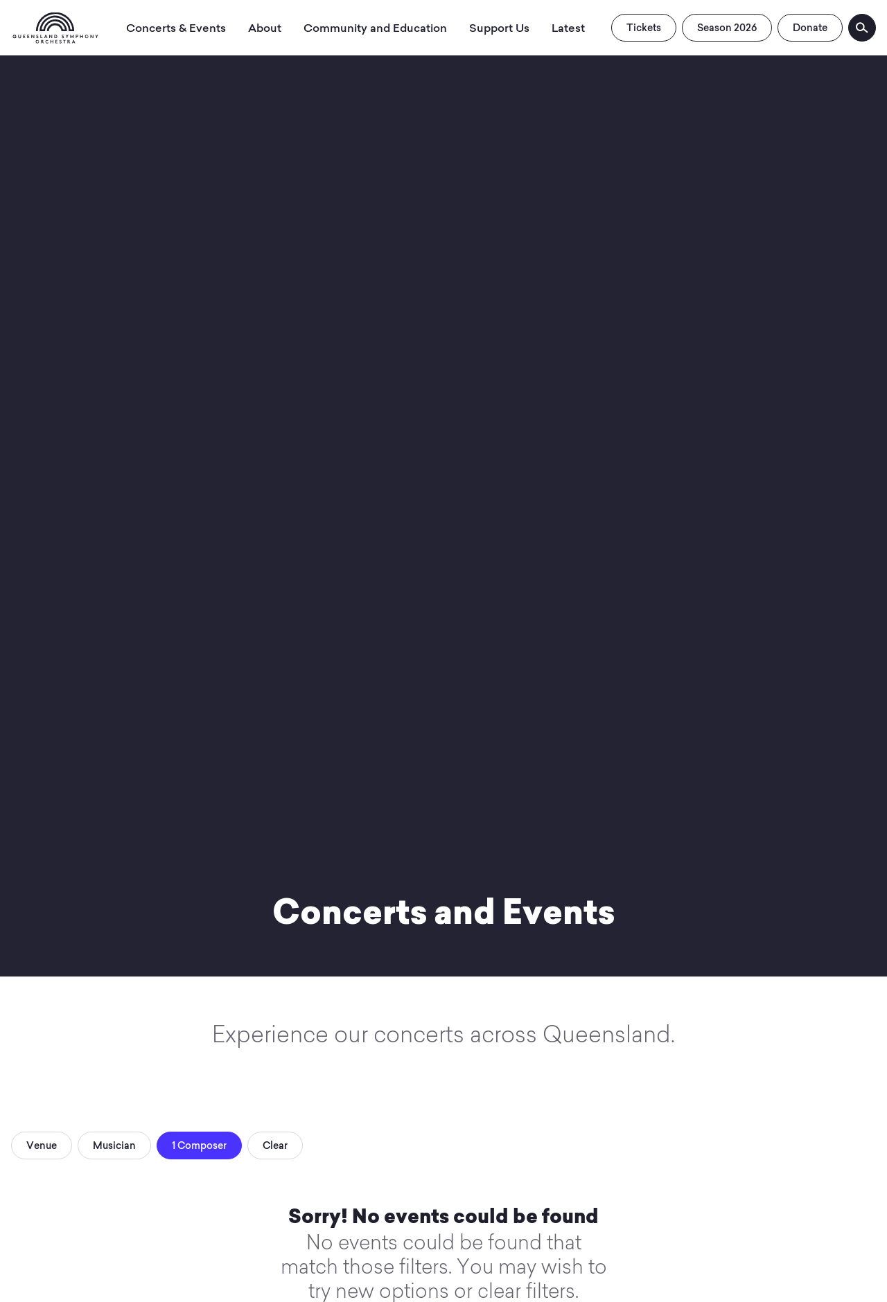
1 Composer (199, 1145)
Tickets (643, 27)
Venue (41, 1145)
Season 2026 (727, 27)
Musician (114, 1145)
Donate (810, 27)
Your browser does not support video (443, 488)
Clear (275, 1145)
